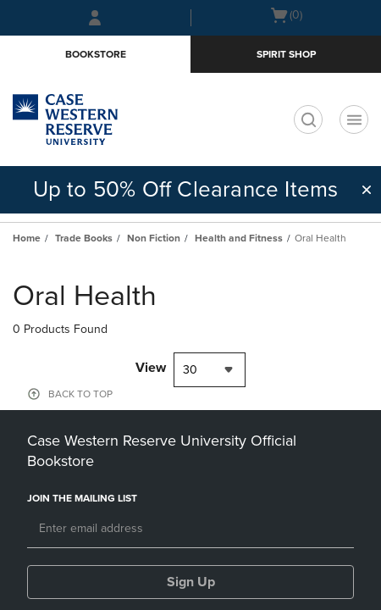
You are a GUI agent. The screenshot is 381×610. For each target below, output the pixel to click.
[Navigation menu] (354, 119)
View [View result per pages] (150, 367)
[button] (366, 189)
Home (27, 238)
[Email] (190, 529)
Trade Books (84, 238)
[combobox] (210, 369)
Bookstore (95, 54)
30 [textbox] (190, 370)
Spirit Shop (286, 54)
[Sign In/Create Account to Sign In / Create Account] (95, 18)
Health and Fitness (239, 238)
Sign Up (191, 582)
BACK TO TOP (80, 394)
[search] (308, 119)
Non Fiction (153, 238)
